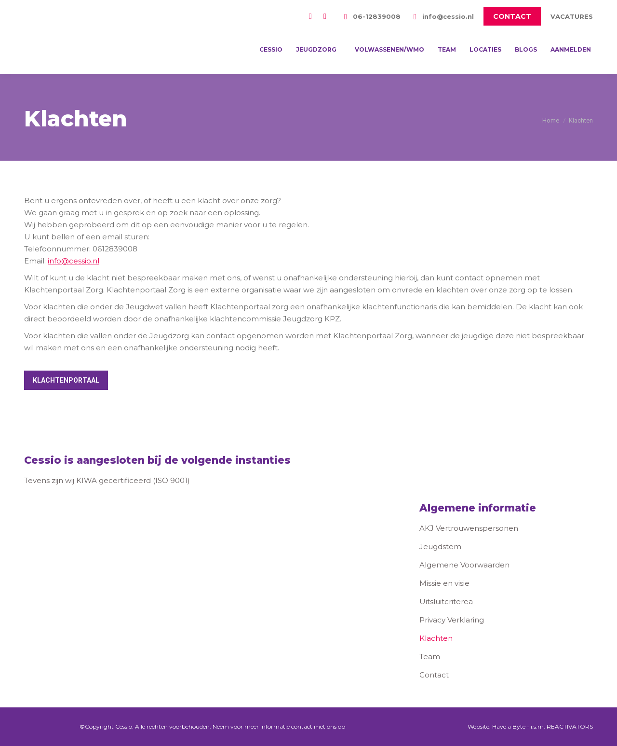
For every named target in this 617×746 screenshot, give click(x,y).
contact (301, 726)
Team (429, 656)
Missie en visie (444, 583)
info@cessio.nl (442, 16)
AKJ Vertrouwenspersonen (468, 528)
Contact (434, 674)
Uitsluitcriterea (446, 601)
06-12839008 (371, 16)
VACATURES (571, 16)
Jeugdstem (440, 546)
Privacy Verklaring (451, 619)
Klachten (436, 638)
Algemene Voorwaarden (464, 564)
